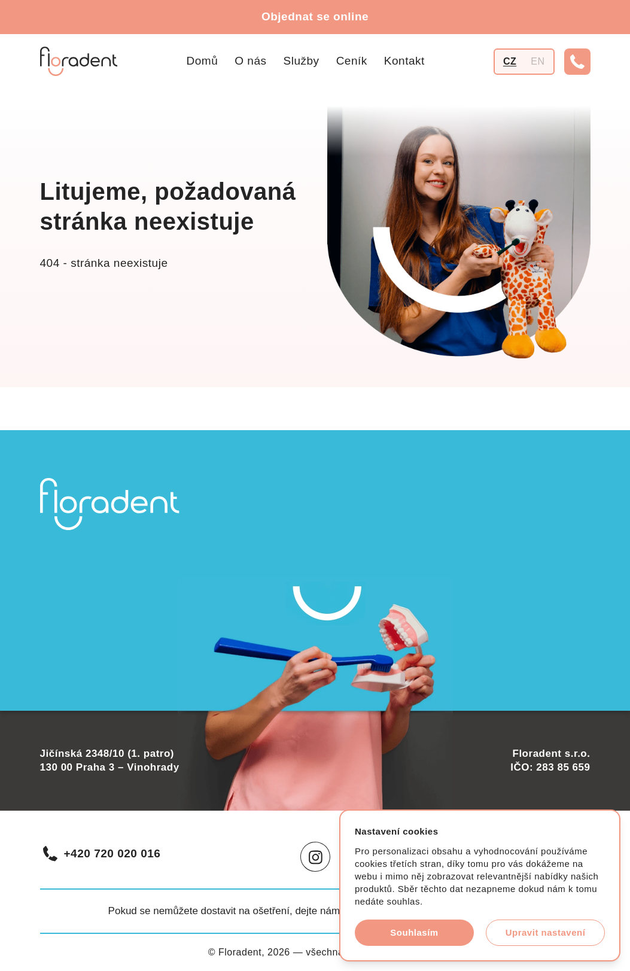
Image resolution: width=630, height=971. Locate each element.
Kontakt (404, 60)
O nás (250, 60)
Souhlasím (414, 932)
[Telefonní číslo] (577, 61)
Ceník (351, 60)
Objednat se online (315, 16)
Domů (202, 60)
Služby (301, 60)
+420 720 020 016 (101, 854)
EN (537, 61)
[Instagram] (315, 857)
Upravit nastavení (546, 932)
